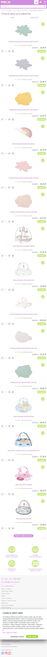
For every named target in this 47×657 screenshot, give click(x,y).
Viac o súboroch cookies (10, 632)
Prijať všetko (32, 637)
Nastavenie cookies (17, 637)
